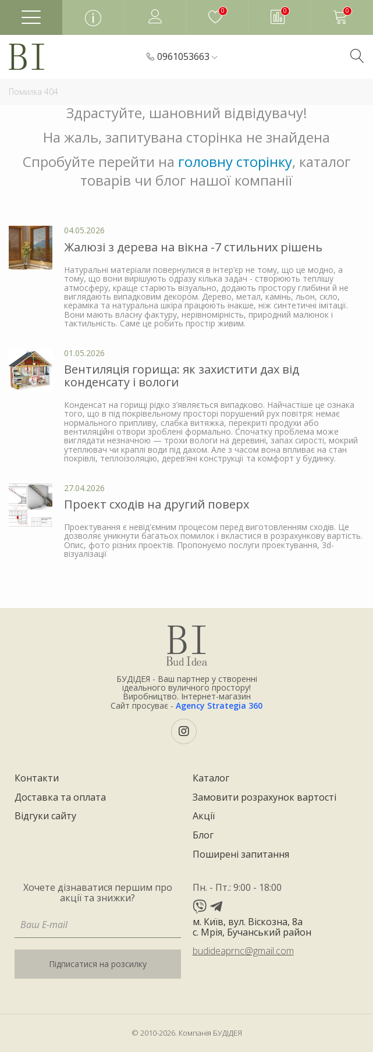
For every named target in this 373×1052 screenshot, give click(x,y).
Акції (204, 816)
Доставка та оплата (60, 797)
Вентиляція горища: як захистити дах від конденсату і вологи (181, 375)
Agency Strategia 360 (219, 705)
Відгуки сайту (45, 816)
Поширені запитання (241, 855)
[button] (187, 57)
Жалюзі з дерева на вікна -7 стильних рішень (193, 247)
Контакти (37, 778)
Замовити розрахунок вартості (264, 797)
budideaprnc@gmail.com (243, 950)
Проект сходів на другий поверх (156, 504)
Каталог (211, 778)
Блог (203, 835)
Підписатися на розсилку (98, 963)
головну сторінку (235, 161)
